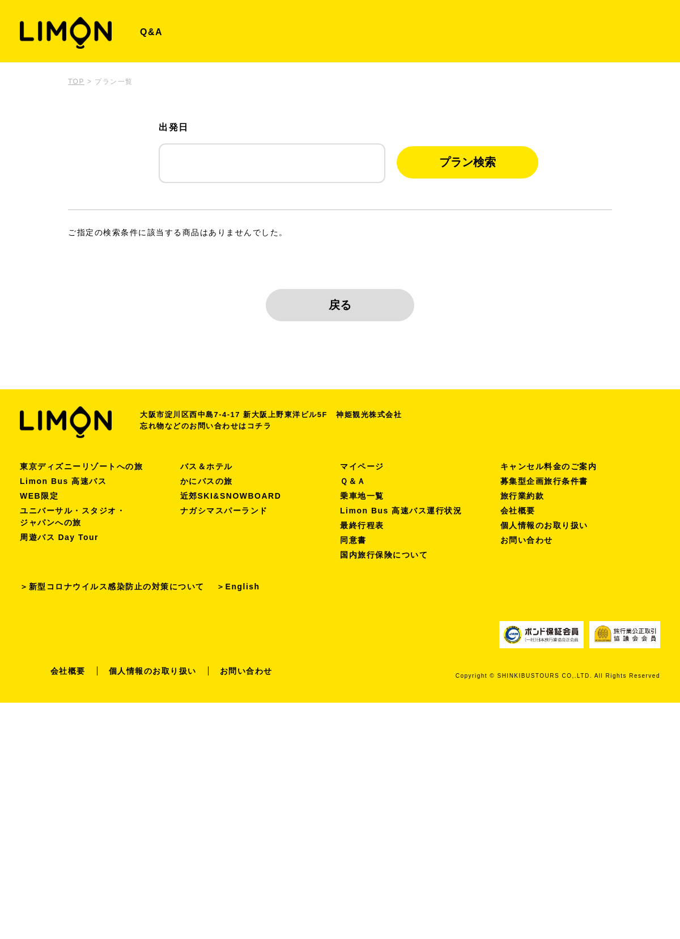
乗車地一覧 (362, 495)
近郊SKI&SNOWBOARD (231, 495)
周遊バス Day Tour (59, 537)
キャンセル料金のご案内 (548, 466)
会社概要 (518, 510)
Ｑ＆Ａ (353, 481)
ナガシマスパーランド (224, 510)
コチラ (259, 426)
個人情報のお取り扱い (544, 525)
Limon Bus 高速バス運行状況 (401, 510)
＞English (238, 586)
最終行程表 (362, 525)
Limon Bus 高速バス (63, 481)
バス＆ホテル (206, 466)
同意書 (353, 540)
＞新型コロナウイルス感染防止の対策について (112, 586)
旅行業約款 (522, 495)
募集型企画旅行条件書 (544, 481)
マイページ (362, 466)
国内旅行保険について (384, 554)
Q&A (151, 32)
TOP (76, 82)
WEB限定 (39, 495)
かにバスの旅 (206, 481)
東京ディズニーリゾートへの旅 (81, 466)
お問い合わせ (526, 540)
